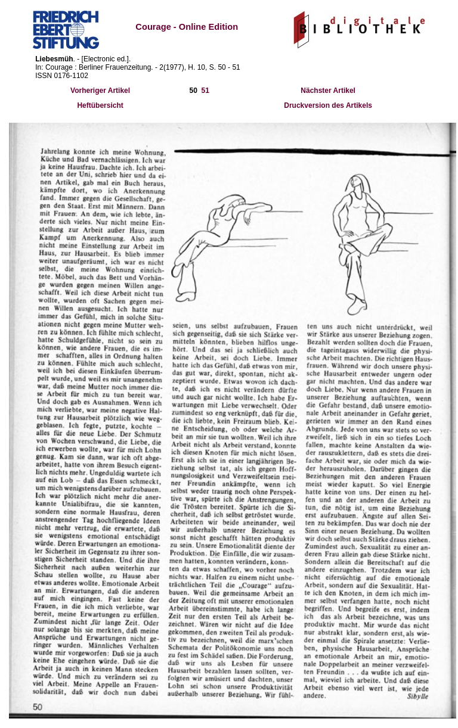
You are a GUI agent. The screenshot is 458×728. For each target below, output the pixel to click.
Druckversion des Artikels (328, 105)
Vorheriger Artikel (100, 90)
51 (205, 90)
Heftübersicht (100, 105)
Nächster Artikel (328, 90)
